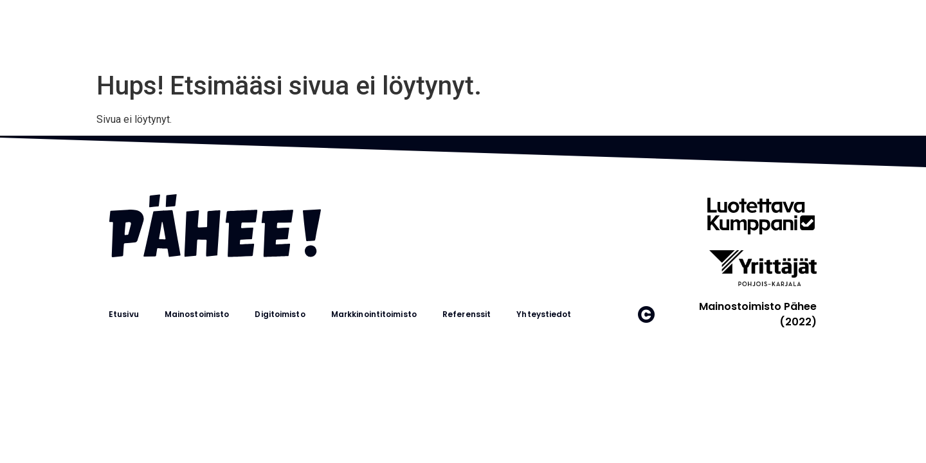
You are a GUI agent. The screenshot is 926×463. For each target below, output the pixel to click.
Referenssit (466, 314)
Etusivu (124, 314)
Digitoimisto (280, 314)
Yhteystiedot (543, 314)
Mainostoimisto (197, 314)
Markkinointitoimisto (374, 314)
